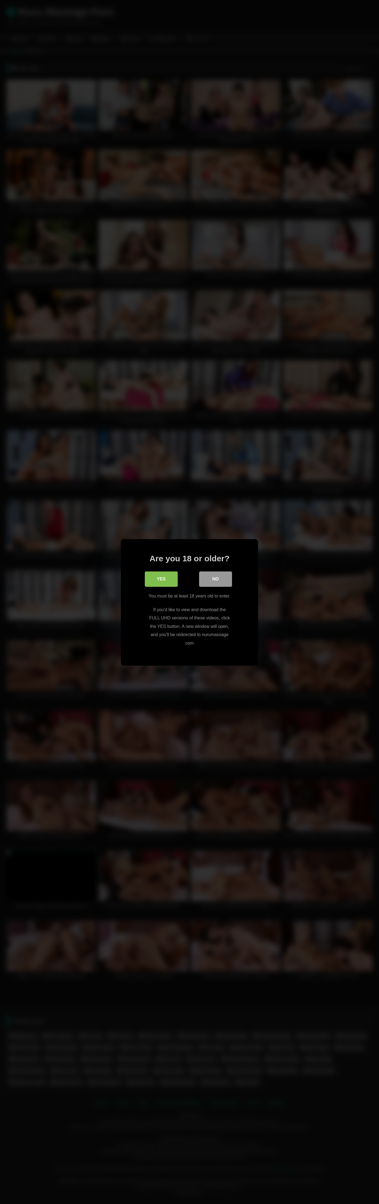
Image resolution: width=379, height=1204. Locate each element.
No (215, 578)
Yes (161, 578)
